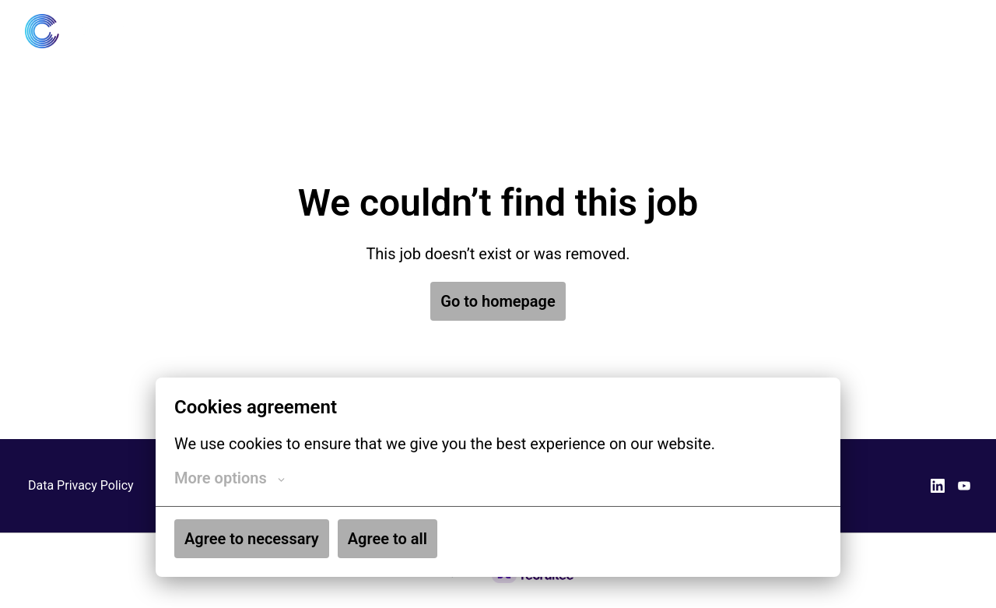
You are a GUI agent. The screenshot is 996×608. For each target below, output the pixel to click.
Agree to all (387, 538)
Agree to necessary (251, 538)
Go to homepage (497, 301)
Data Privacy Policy (81, 485)
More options (229, 478)
